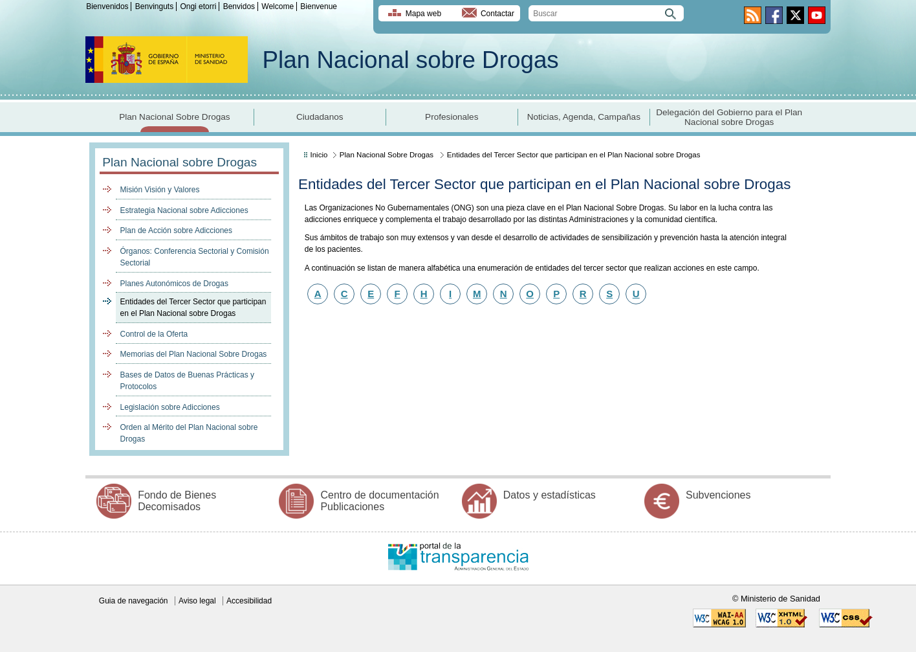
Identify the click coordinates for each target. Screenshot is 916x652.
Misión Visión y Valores (160, 189)
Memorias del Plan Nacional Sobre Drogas (193, 354)
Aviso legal (197, 600)
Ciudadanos (320, 117)
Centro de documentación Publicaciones (379, 500)
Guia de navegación (133, 600)
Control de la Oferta (154, 334)
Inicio (319, 155)
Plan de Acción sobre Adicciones (176, 230)
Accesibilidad (249, 600)
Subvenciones (718, 494)
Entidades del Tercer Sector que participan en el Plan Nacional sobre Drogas (193, 307)
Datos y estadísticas (549, 494)
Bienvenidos (107, 6)
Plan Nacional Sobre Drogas (174, 117)
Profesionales (451, 117)
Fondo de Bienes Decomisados (177, 500)
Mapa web (423, 13)
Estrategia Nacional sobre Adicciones (184, 210)
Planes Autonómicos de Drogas (174, 283)
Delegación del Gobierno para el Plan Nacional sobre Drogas (729, 117)
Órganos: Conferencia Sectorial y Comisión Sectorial (194, 257)
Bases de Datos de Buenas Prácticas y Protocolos (187, 380)
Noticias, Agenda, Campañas (583, 117)
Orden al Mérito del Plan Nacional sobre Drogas (189, 433)
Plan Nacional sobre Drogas (411, 60)
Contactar (497, 13)
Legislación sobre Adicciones (170, 407)
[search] (606, 13)
